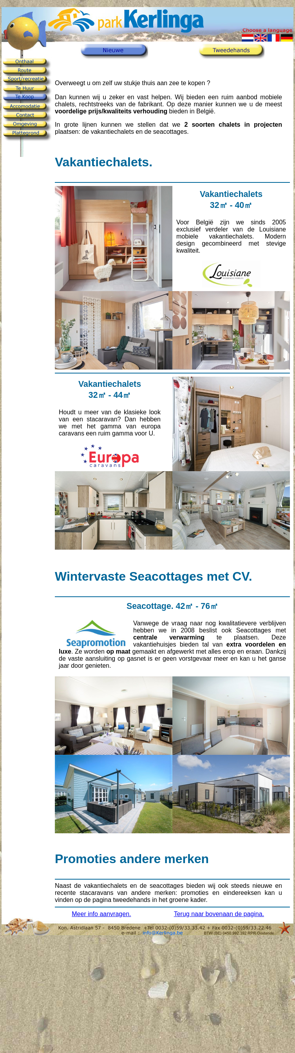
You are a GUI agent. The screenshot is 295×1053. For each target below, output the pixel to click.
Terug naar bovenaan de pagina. (219, 914)
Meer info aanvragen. (101, 914)
